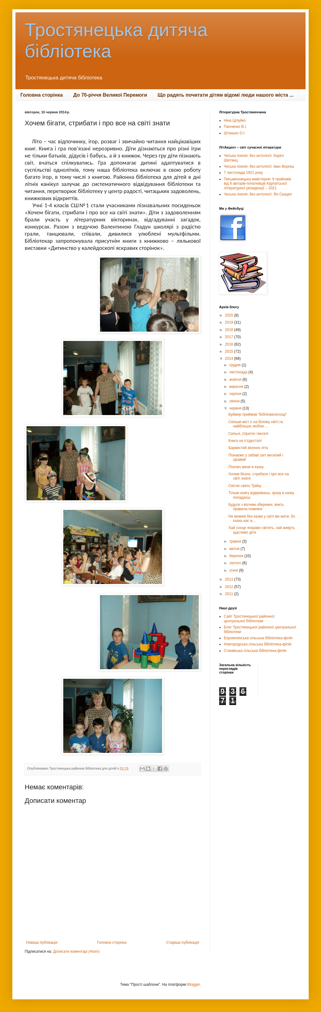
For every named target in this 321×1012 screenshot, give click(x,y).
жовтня (236, 379)
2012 (229, 587)
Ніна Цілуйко (235, 120)
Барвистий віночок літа (248, 448)
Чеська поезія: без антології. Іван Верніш (259, 166)
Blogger (193, 984)
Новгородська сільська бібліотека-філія (257, 644)
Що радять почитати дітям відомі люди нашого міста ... (226, 95)
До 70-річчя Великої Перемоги (110, 95)
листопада (238, 372)
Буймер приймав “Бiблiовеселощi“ (257, 414)
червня (235, 408)
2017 (229, 337)
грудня (235, 365)
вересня (236, 386)
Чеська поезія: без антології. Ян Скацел (258, 194)
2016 (229, 344)
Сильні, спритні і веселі (248, 433)
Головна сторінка (41, 95)
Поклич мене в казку (246, 467)
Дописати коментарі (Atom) (76, 951)
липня (235, 401)
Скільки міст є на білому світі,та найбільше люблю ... (255, 424)
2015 (229, 351)
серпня (235, 394)
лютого (235, 563)
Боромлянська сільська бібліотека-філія (258, 638)
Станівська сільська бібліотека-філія (255, 651)
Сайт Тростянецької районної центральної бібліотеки (249, 618)
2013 (229, 579)
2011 (229, 594)
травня (235, 541)
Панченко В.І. (235, 126)
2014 (229, 358)
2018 (229, 330)
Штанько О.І (234, 133)
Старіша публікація (182, 942)
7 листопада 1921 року (243, 172)
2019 (229, 322)
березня (236, 556)
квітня (234, 549)
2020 (229, 315)
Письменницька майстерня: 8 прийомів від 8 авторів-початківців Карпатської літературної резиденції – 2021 (257, 183)
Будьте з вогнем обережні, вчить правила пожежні (256, 506)
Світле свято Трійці (244, 486)
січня (234, 570)
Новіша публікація (41, 942)
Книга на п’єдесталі (245, 441)
